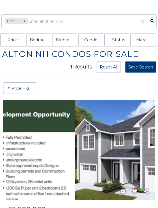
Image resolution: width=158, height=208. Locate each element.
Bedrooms (40, 39)
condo (90, 39)
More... (142, 39)
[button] (24, 21)
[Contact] (123, 191)
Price (12, 39)
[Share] (146, 191)
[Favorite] (134, 191)
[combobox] (29, 21)
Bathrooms (66, 39)
